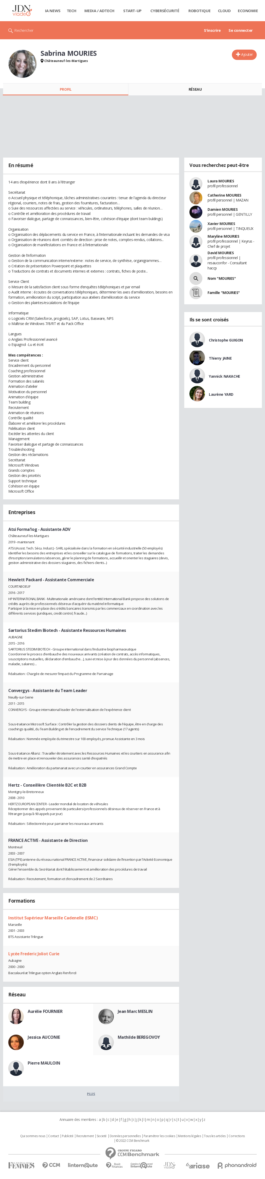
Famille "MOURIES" (224, 292)
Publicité (67, 1136)
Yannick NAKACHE (224, 376)
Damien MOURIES (223, 209)
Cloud (224, 10)
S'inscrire (212, 30)
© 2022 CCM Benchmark (132, 1141)
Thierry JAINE (220, 358)
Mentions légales (189, 1136)
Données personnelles (125, 1136)
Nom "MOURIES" (222, 278)
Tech (71, 10)
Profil (65, 89)
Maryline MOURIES (223, 236)
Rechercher (24, 30)
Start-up (132, 10)
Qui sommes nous (32, 1136)
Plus (91, 1093)
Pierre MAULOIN (44, 1063)
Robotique (199, 10)
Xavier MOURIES (221, 223)
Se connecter (241, 30)
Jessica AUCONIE (44, 1037)
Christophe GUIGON (226, 340)
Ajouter (247, 54)
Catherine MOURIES (224, 195)
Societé (102, 1136)
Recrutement (85, 1136)
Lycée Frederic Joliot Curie (34, 954)
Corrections (237, 1136)
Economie (248, 10)
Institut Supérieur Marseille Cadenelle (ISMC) (53, 918)
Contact (53, 1136)
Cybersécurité (164, 10)
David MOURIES (221, 252)
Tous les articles (215, 1136)
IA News (53, 10)
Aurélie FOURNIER (45, 1011)
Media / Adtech (99, 10)
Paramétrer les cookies (159, 1136)
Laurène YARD (221, 394)
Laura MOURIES (221, 181)
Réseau (195, 89)
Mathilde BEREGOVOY (139, 1037)
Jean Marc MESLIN (135, 1011)
